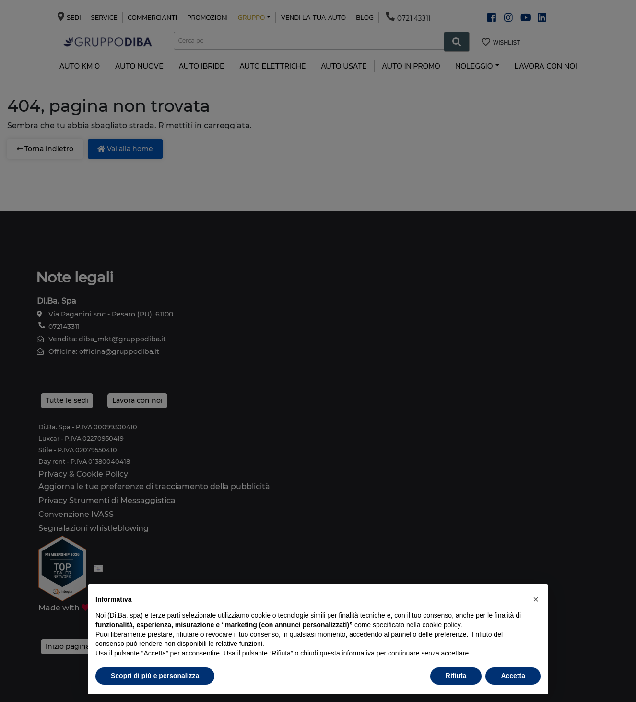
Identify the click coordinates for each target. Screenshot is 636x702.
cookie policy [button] (441, 625)
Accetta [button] (513, 675)
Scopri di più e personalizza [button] (155, 675)
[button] (535, 599)
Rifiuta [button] (456, 675)
